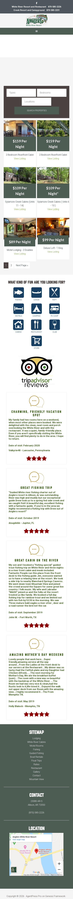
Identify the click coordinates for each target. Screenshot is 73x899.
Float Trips (36, 752)
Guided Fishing (36, 744)
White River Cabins (36, 733)
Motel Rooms (36, 737)
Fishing (36, 741)
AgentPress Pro (34, 887)
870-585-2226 (55, 6)
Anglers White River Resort (36, 20)
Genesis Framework (55, 887)
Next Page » (22, 256)
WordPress (32, 891)
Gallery (36, 763)
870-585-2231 (53, 10)
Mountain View (36, 770)
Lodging (37, 729)
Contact (37, 767)
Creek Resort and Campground (28, 10)
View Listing (20, 150)
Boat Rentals (36, 748)
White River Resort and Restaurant (28, 6)
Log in (43, 891)
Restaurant (36, 759)
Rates (36, 755)
